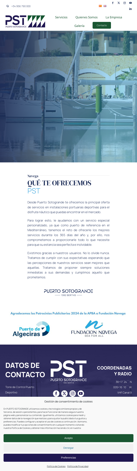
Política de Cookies (56, 466)
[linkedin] (130, 8)
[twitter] (119, 3)
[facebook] (113, 3)
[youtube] (130, 3)
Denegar (68, 447)
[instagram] (124, 3)
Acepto (68, 437)
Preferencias (68, 457)
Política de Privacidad (77, 466)
